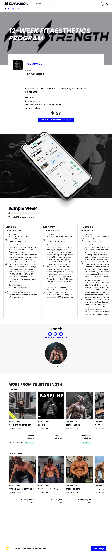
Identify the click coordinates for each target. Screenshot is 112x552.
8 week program (56, 500)
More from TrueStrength (56, 337)
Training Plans (13, 8)
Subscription (29, 436)
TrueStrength (34, 63)
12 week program (27, 500)
